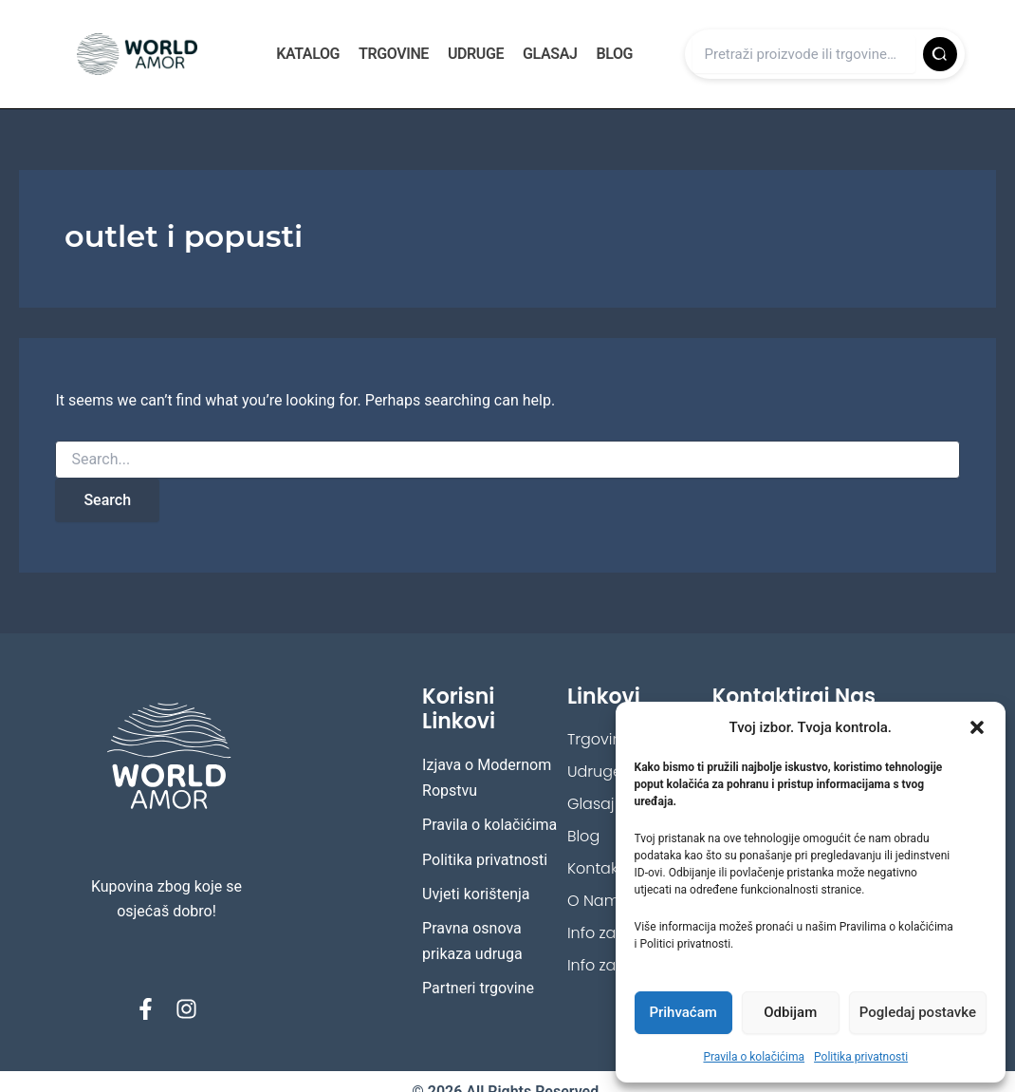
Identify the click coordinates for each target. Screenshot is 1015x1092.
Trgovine (394, 54)
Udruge (476, 54)
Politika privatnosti (861, 1057)
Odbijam (790, 1012)
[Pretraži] (940, 54)
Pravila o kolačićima (753, 1057)
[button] (977, 727)
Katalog (308, 54)
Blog (614, 54)
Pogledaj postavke (917, 1012)
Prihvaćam (682, 1012)
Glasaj (550, 54)
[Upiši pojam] (803, 54)
